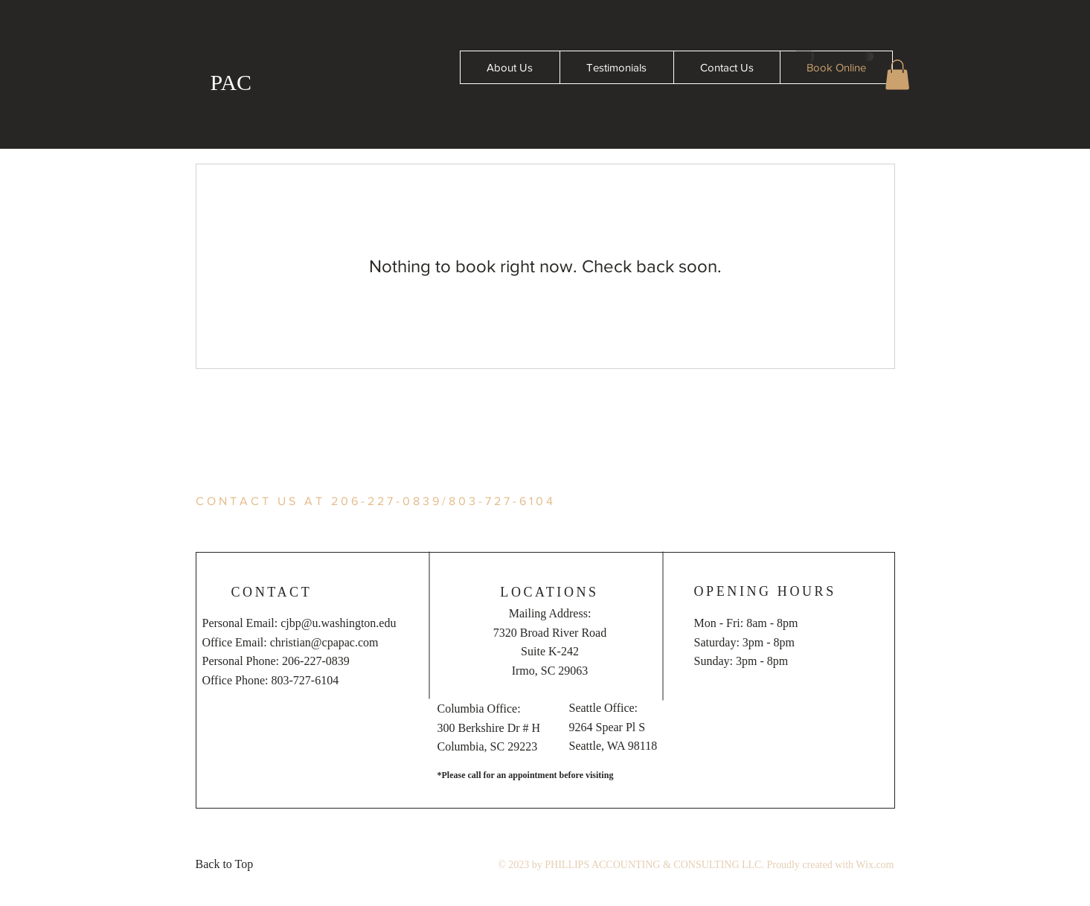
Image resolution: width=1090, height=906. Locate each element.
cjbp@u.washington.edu (338, 623)
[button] (897, 75)
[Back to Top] (229, 864)
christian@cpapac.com (324, 642)
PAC (231, 82)
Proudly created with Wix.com (830, 864)
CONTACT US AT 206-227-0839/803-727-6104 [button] (376, 501)
